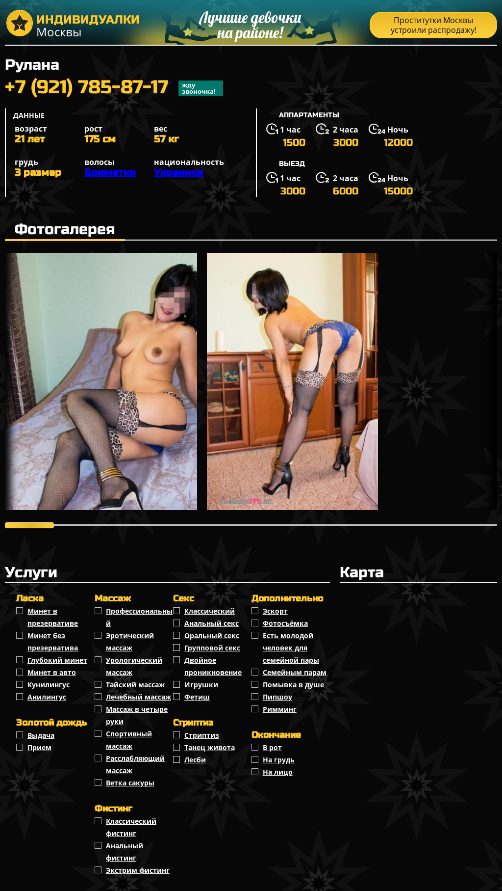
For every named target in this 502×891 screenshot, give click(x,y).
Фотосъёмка (285, 623)
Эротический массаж (130, 641)
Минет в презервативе (52, 617)
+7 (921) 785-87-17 (114, 88)
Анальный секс (211, 623)
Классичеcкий (209, 611)
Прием (39, 747)
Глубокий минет (57, 660)
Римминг (280, 709)
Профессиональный (139, 617)
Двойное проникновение (213, 666)
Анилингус (46, 697)
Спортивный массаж (129, 740)
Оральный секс (211, 635)
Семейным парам (294, 672)
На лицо (278, 772)
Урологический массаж (134, 666)
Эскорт (275, 611)
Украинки (178, 172)
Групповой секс (212, 647)
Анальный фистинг (124, 852)
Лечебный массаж (138, 697)
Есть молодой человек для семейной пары (291, 648)
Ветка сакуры (130, 782)
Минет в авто (51, 672)
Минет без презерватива (52, 641)
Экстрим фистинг (138, 870)
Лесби (195, 759)
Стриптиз (201, 735)
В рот (272, 747)
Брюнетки (110, 172)
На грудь (279, 759)
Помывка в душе (293, 684)
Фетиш (197, 697)
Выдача (40, 735)
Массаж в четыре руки (137, 715)
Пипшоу (277, 697)
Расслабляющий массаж (135, 764)
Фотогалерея (65, 229)
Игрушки (201, 684)
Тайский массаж (135, 684)
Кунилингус (48, 684)
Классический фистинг (131, 827)
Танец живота (209, 747)
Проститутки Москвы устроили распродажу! (434, 25)
